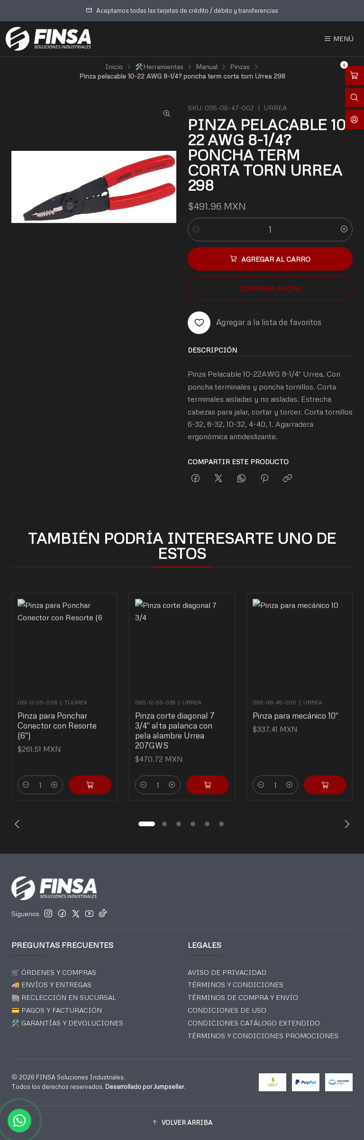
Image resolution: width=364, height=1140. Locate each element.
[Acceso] (354, 119)
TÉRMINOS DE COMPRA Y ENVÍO (243, 997)
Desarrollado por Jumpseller (144, 1086)
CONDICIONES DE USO (227, 1010)
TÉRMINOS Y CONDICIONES (235, 985)
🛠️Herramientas (159, 66)
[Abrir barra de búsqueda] (354, 97)
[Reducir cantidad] (196, 229)
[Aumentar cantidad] (344, 229)
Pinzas (240, 66)
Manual (207, 66)
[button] (146, 824)
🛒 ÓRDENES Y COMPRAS (53, 972)
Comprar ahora (270, 288)
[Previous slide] (18, 824)
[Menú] (338, 38)
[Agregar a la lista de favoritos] (254, 322)
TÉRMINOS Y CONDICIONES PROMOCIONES (263, 1036)
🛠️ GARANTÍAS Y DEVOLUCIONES (67, 1023)
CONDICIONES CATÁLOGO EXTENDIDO (254, 1023)
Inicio (114, 66)
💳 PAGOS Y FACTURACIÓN (56, 1010)
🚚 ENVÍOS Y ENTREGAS (51, 985)
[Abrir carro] (354, 75)
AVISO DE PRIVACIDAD (227, 972)
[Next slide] (345, 824)
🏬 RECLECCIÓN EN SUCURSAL (63, 997)
